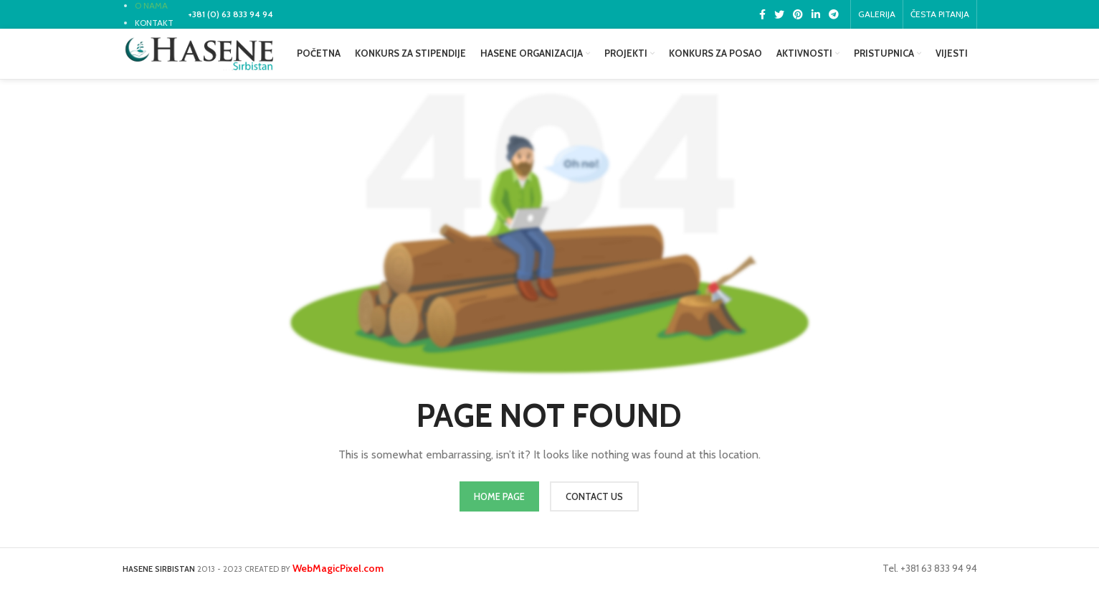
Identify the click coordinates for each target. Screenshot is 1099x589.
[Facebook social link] (762, 14)
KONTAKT (154, 22)
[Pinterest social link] (798, 14)
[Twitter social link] (779, 14)
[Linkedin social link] (815, 14)
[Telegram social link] (833, 14)
